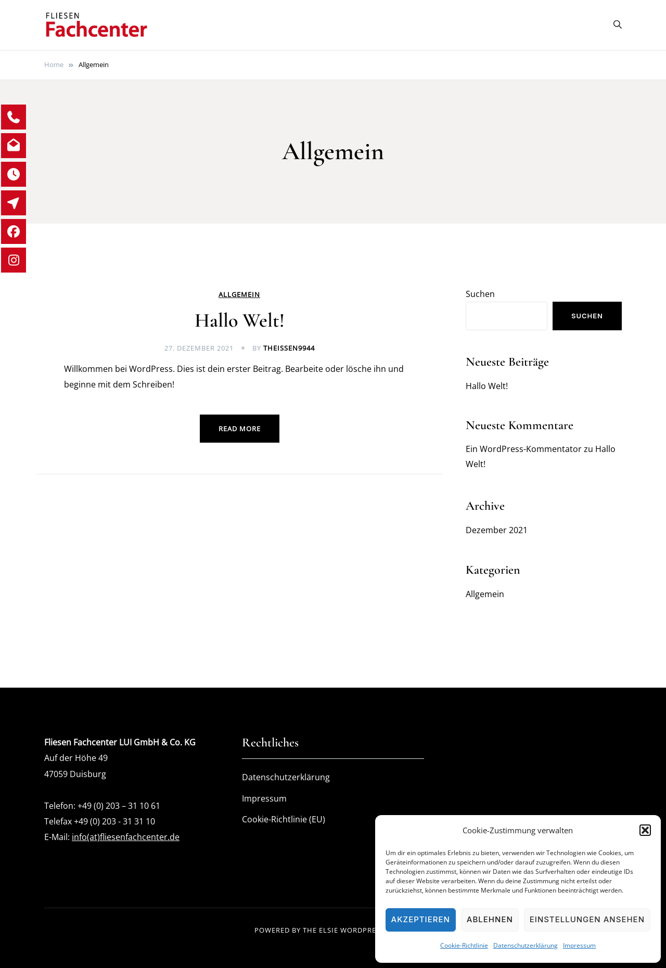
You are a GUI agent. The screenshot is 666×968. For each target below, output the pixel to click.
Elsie (328, 930)
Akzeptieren (420, 919)
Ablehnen (490, 919)
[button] (645, 830)
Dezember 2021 (497, 530)
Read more (240, 428)
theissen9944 (289, 348)
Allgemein (239, 294)
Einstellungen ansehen (587, 919)
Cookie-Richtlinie (464, 945)
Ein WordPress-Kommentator (524, 449)
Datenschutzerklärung (525, 945)
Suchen (480, 294)
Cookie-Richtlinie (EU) (283, 819)
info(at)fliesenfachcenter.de (126, 837)
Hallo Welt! (240, 320)
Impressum (579, 945)
